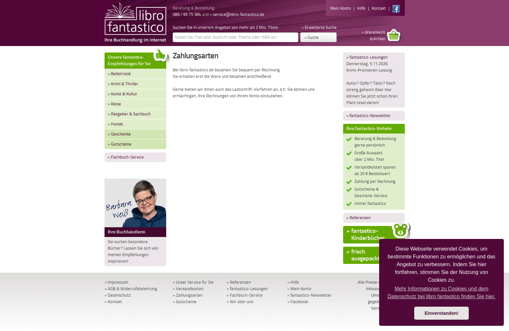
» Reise (114, 103)
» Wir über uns (240, 301)
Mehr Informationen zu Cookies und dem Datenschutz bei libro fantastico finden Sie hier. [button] (442, 292)
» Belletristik (119, 73)
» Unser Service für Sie (193, 282)
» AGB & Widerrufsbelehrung (131, 288)
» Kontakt (113, 301)
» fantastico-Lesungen (367, 57)
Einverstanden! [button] (441, 313)
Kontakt (379, 8)
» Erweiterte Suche (319, 27)
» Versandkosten (188, 288)
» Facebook (297, 301)
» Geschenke (119, 134)
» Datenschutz (118, 295)
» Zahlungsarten (188, 295)
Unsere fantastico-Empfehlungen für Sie (137, 59)
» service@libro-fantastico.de (237, 14)
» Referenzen (358, 217)
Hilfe (361, 8)
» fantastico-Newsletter (368, 115)
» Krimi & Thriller (123, 83)
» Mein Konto (299, 288)
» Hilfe (293, 282)
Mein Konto (340, 8)
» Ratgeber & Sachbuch (129, 114)
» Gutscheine (119, 144)
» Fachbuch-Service (126, 157)
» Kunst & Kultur (122, 93)
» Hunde (115, 124)
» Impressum (116, 282)
